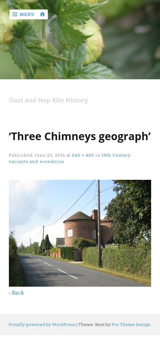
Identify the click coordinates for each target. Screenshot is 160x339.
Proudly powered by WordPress (42, 324)
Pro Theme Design (131, 324)
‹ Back (16, 293)
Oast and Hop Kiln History (48, 100)
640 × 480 (83, 155)
